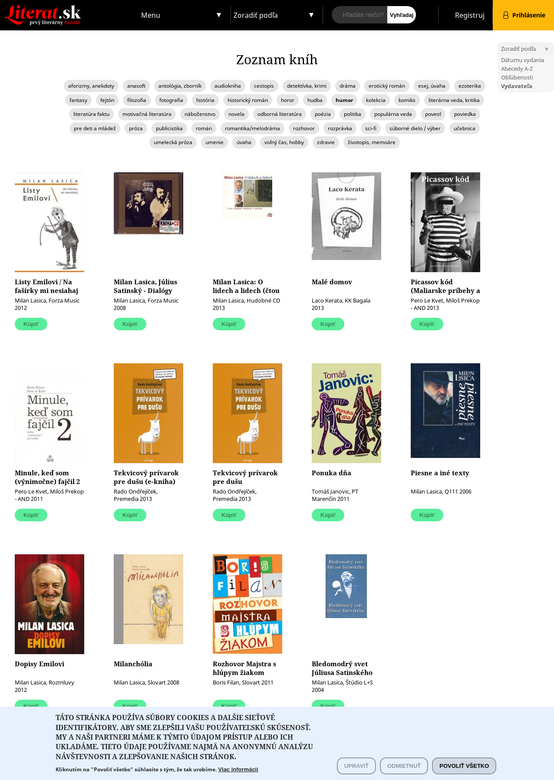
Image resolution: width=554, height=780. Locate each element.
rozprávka (340, 128)
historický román (248, 100)
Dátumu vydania (522, 60)
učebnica (464, 128)
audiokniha (227, 85)
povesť (433, 114)
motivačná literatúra (146, 114)
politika (352, 114)
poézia (323, 114)
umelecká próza (173, 142)
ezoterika (469, 85)
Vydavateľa (516, 86)
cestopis (264, 85)
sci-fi (370, 128)
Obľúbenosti (517, 77)
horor (287, 100)
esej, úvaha (431, 85)
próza (136, 128)
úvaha (244, 142)
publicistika (169, 128)
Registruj (470, 15)
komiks (407, 100)
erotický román (387, 85)
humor (344, 100)
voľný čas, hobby (284, 142)
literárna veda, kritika (454, 100)
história (205, 100)
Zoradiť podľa (256, 15)
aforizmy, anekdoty (91, 85)
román (204, 128)
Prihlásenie (528, 15)
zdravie (326, 142)
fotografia (171, 100)
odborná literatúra (279, 114)
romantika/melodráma (252, 128)
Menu (150, 15)
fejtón (107, 100)
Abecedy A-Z (517, 68)
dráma (348, 85)
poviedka (465, 114)
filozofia (136, 100)
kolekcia (376, 100)
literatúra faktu (91, 114)
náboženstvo (200, 114)
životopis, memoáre (372, 142)
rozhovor (304, 128)
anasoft (136, 85)
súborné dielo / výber (415, 128)
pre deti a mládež (95, 128)
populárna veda (393, 114)
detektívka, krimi (306, 85)
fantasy (78, 100)
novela (236, 114)
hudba (315, 100)
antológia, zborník (179, 85)
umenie (214, 142)
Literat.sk (69, 8)
